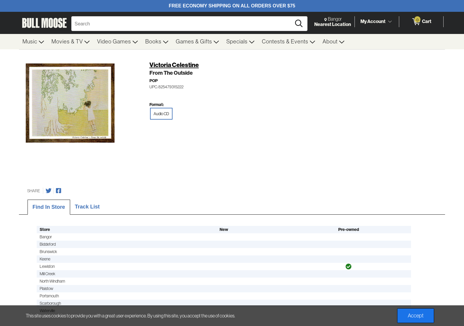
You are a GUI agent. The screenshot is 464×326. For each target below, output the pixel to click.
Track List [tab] (87, 207)
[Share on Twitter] (48, 191)
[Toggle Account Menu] (389, 21)
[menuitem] (33, 41)
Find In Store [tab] (49, 207)
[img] (349, 267)
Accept (415, 316)
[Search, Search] (182, 24)
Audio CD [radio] (161, 113)
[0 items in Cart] (421, 21)
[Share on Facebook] (58, 191)
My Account (373, 21)
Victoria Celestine (174, 65)
